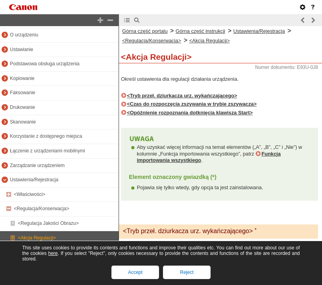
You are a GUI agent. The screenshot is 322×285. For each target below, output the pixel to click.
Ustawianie (21, 49)
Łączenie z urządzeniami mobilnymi (47, 151)
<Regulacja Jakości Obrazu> (48, 223)
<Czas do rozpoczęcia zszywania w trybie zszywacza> (192, 104)
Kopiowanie (22, 78)
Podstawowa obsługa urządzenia (44, 63)
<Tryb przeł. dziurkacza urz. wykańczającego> (182, 96)
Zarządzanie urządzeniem (37, 165)
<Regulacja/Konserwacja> (41, 208)
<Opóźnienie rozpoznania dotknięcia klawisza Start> (190, 113)
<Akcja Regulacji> (37, 238)
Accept (135, 272)
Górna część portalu (145, 31)
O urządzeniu (24, 35)
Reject (187, 272)
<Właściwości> (29, 194)
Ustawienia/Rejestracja (34, 179)
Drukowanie (22, 107)
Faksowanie (22, 92)
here (53, 253)
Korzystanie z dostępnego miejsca (46, 136)
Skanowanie (23, 122)
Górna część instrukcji (200, 31)
